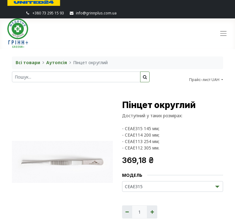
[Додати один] (152, 212)
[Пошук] (145, 77)
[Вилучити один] (127, 212)
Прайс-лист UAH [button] (204, 79)
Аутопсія (56, 62)
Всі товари (28, 62)
